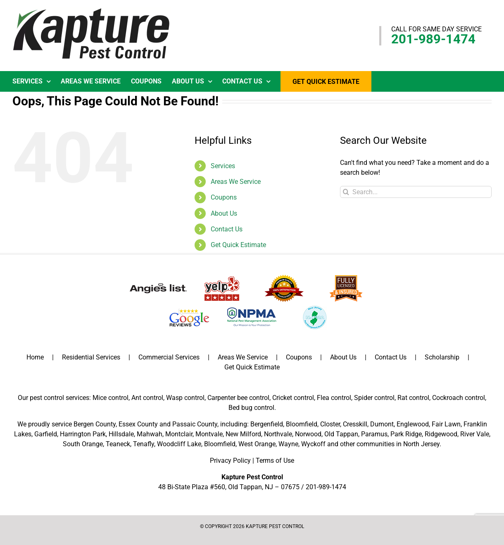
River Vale (474, 434)
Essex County (138, 424)
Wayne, (289, 444)
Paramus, (375, 434)
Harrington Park (83, 434)
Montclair (179, 434)
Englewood (413, 424)
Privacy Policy (230, 460)
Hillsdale (121, 434)
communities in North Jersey (398, 444)
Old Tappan (341, 434)
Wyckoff (313, 444)
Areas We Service (236, 182)
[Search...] (416, 192)
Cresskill (355, 424)
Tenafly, (144, 444)
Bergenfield (266, 424)
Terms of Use (275, 460)
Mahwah (149, 434)
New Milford (243, 434)
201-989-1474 (433, 39)
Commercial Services (169, 357)
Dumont (382, 424)
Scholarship (442, 357)
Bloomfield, (220, 444)
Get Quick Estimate (238, 245)
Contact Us (226, 229)
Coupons (224, 197)
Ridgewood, (442, 434)
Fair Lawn (446, 424)
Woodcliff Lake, (179, 444)
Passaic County (194, 424)
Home (35, 357)
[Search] (346, 192)
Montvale (209, 434)
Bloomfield (301, 424)
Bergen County (95, 424)
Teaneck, (118, 444)
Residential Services (91, 357)
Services (223, 166)
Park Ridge (406, 434)
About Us (224, 213)
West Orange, (257, 444)
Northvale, (278, 434)
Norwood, (309, 434)
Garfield (45, 434)
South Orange (83, 444)
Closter (330, 424)
